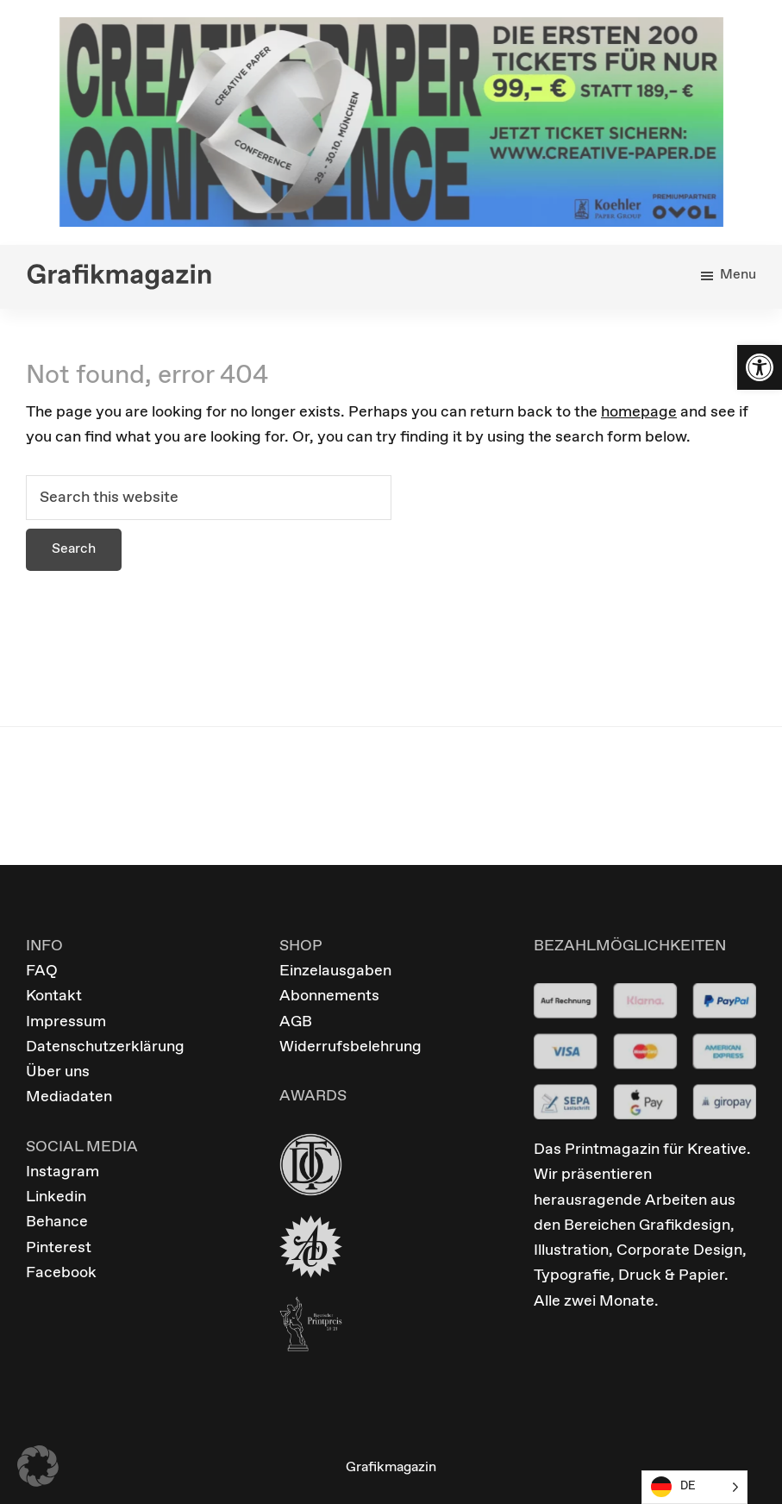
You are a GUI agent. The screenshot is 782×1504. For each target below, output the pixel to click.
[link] (759, 367)
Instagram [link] (62, 1172)
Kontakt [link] (54, 996)
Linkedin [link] (56, 1197)
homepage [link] (639, 412)
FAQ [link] (42, 971)
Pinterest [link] (58, 1248)
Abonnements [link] (329, 996)
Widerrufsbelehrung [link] (350, 1047)
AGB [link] (295, 1022)
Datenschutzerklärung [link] (105, 1047)
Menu (738, 275)
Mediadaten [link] (69, 1097)
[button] (38, 1466)
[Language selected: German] (694, 1487)
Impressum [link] (66, 1022)
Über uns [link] (58, 1072)
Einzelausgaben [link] (335, 971)
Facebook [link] (61, 1273)
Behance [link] (57, 1222)
